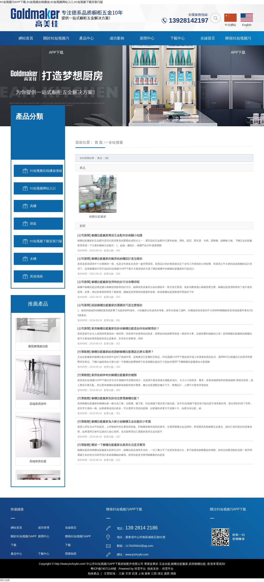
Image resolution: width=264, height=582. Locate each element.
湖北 (160, 573)
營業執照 (70, 553)
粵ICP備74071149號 (103, 568)
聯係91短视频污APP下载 (238, 40)
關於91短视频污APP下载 (56, 40)
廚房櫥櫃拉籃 (197, 563)
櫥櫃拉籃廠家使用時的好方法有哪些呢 (115, 282)
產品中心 (86, 38)
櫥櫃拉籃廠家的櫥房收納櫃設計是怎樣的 (116, 258)
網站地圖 (5, 580)
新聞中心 (147, 38)
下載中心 (177, 38)
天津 (128, 573)
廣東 (147, 573)
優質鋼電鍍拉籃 (38, 346)
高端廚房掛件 (38, 404)
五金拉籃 (164, 563)
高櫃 (33, 206)
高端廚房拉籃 (38, 461)
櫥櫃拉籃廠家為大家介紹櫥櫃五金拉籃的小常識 (121, 421)
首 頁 (99, 142)
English (246, 25)
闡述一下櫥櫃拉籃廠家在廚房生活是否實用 (118, 444)
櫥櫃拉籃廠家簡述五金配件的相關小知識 (116, 235)
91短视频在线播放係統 (46, 170)
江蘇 (122, 573)
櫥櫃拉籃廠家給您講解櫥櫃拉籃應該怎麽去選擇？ (122, 351)
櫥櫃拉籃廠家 (97, 216)
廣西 (167, 573)
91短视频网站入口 (43, 188)
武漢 (134, 573)
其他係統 (36, 276)
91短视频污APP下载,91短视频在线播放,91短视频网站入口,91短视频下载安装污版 (51, 2)
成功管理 (43, 527)
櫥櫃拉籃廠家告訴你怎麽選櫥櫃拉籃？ (115, 398)
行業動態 (84, 351)
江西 (154, 573)
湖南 (173, 573)
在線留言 (208, 38)
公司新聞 (84, 235)
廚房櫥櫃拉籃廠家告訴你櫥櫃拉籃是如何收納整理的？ (125, 328)
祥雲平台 (140, 568)
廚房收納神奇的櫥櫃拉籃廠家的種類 (114, 375)
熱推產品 (93, 573)
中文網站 (230, 25)
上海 (141, 573)
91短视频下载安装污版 (46, 241)
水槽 (33, 258)
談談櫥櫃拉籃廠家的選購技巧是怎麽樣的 (116, 305)
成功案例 (117, 38)
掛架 (33, 223)
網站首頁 (26, 38)
